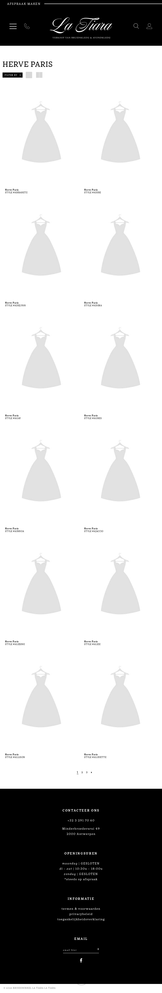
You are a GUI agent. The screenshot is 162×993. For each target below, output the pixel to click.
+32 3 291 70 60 (81, 820)
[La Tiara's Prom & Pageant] (81, 28)
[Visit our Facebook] (81, 961)
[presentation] (41, 133)
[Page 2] (82, 772)
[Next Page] (92, 772)
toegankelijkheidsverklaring (81, 919)
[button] (13, 75)
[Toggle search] (136, 27)
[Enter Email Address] (81, 950)
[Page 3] (87, 772)
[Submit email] (95, 950)
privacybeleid (81, 914)
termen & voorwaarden (81, 908)
